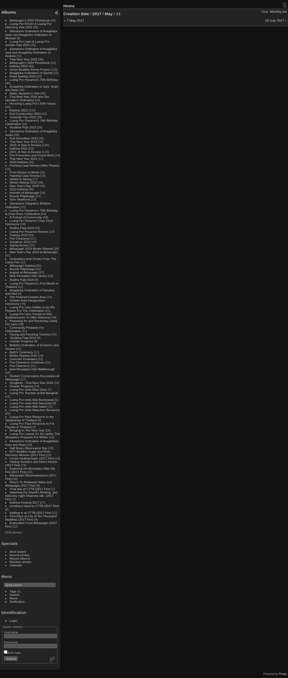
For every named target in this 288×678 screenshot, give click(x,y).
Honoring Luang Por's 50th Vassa (33, 103)
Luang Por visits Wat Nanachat (31, 403)
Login (13, 620)
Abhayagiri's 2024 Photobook (30, 62)
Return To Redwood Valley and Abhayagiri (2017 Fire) (28, 483)
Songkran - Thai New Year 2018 (31, 382)
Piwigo (283, 673)
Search (14, 594)
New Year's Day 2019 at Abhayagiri (34, 252)
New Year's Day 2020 (24, 185)
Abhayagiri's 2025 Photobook (30, 20)
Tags (13, 591)
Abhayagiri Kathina (23, 265)
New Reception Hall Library (28, 275)
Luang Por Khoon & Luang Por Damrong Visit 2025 (28, 25)
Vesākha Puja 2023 (23, 127)
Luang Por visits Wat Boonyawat (32, 399)
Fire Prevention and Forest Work (32, 155)
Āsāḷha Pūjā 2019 (22, 228)
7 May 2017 (75, 20)
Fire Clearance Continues (27, 362)
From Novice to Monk (24, 172)
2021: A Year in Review (25, 151)
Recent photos (20, 555)
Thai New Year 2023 (23, 141)
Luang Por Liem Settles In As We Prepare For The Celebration (30, 308)
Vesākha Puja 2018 (23, 337)
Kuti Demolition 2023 (24, 138)
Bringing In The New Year (27, 430)
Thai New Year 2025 (23, 59)
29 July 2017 (274, 20)
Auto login (12, 652)
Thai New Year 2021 (23, 158)
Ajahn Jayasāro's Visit (25, 93)
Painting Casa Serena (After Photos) (34, 165)
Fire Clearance (20, 238)
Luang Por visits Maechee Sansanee (35, 410)
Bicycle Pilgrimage (22, 196)
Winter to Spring (21, 179)
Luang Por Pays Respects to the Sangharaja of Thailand (29, 418)
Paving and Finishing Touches (30, 334)
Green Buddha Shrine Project (30, 69)
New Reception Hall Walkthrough (32, 369)
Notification (17, 601)
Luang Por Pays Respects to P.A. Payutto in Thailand (30, 425)
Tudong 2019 (19, 235)
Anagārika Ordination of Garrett (31, 73)
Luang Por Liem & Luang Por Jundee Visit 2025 (27, 43)
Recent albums (20, 558)
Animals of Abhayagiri (24, 192)
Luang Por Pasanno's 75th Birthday (34, 79)
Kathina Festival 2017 (24, 502)
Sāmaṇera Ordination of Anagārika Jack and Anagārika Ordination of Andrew (31, 52)
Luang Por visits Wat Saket (28, 406)
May (109, 14)
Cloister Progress (21, 341)
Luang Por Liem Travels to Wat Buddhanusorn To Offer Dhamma (28, 315)
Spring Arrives (19, 245)
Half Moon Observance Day (29, 448)
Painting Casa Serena (25, 175)
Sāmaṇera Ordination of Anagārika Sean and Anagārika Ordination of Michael (31, 34)
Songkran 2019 (20, 241)
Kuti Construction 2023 (25, 113)
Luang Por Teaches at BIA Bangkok (34, 393)
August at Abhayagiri (24, 272)
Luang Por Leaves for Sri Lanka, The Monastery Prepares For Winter (32, 435)
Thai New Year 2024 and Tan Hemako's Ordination (27, 98)
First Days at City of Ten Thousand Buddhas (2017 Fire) (31, 517)
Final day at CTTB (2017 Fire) (30, 489)
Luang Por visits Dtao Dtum (28, 389)
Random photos (20, 561)
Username (11, 632)
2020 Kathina (19, 162)
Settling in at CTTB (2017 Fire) (31, 512)
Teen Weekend (20, 199)
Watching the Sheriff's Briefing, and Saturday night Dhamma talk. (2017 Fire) (31, 496)
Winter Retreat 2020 (23, 182)
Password (11, 642)
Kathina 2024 (19, 66)
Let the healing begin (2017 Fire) (32, 458)
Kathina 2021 (19, 148)
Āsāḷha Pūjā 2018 (22, 279)
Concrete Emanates (23, 359)
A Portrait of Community (26, 217)
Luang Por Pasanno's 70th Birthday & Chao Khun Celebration (31, 212)
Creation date (76, 14)
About (14, 598)
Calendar (16, 565)
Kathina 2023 (19, 110)
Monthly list (278, 12)
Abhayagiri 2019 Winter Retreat (31, 248)
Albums (8, 12)
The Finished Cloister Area (28, 297)
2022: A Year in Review (25, 145)
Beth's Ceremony (21, 352)
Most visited (18, 551)
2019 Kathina (19, 189)
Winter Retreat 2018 (23, 355)
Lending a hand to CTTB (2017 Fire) (34, 506)
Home (69, 6)
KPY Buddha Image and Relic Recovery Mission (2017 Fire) (27, 453)
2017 (96, 14)
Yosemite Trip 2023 (23, 117)
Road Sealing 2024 (23, 76)
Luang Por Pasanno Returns (29, 231)
